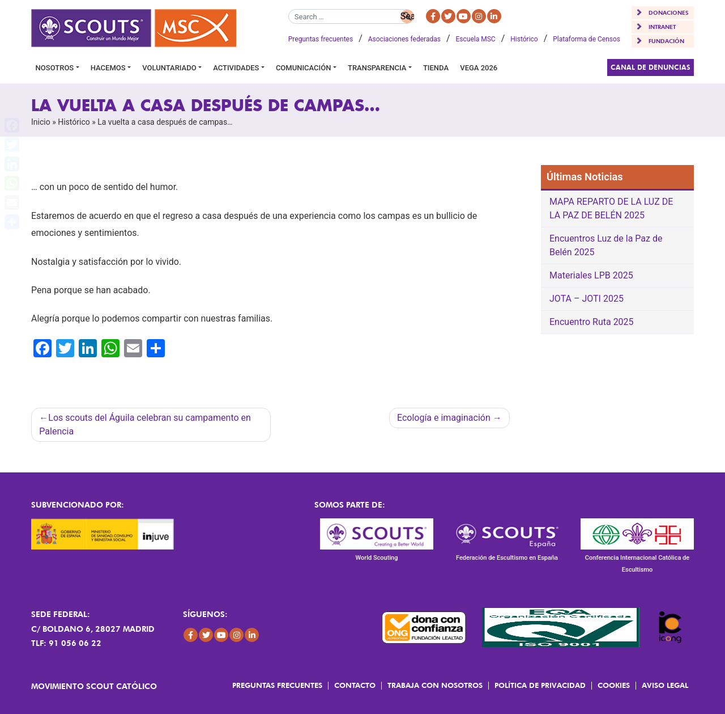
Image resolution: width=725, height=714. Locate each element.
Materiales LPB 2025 (591, 275)
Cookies (614, 685)
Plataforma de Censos (586, 39)
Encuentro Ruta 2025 (591, 321)
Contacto (355, 685)
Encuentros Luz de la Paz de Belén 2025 (605, 245)
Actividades (236, 68)
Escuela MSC (476, 39)
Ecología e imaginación (444, 417)
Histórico (524, 39)
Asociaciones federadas (404, 39)
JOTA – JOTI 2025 (586, 298)
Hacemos (108, 68)
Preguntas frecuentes (320, 39)
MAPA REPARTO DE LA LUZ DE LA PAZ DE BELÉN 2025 (611, 208)
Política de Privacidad (540, 685)
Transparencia (377, 68)
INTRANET (662, 26)
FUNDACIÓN (666, 40)
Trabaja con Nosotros (435, 685)
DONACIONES (669, 12)
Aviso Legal (665, 685)
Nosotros (55, 68)
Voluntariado (169, 68)
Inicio (40, 121)
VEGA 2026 (478, 68)
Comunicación (303, 68)
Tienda (436, 68)
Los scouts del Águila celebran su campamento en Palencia (145, 424)
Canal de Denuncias (650, 67)
